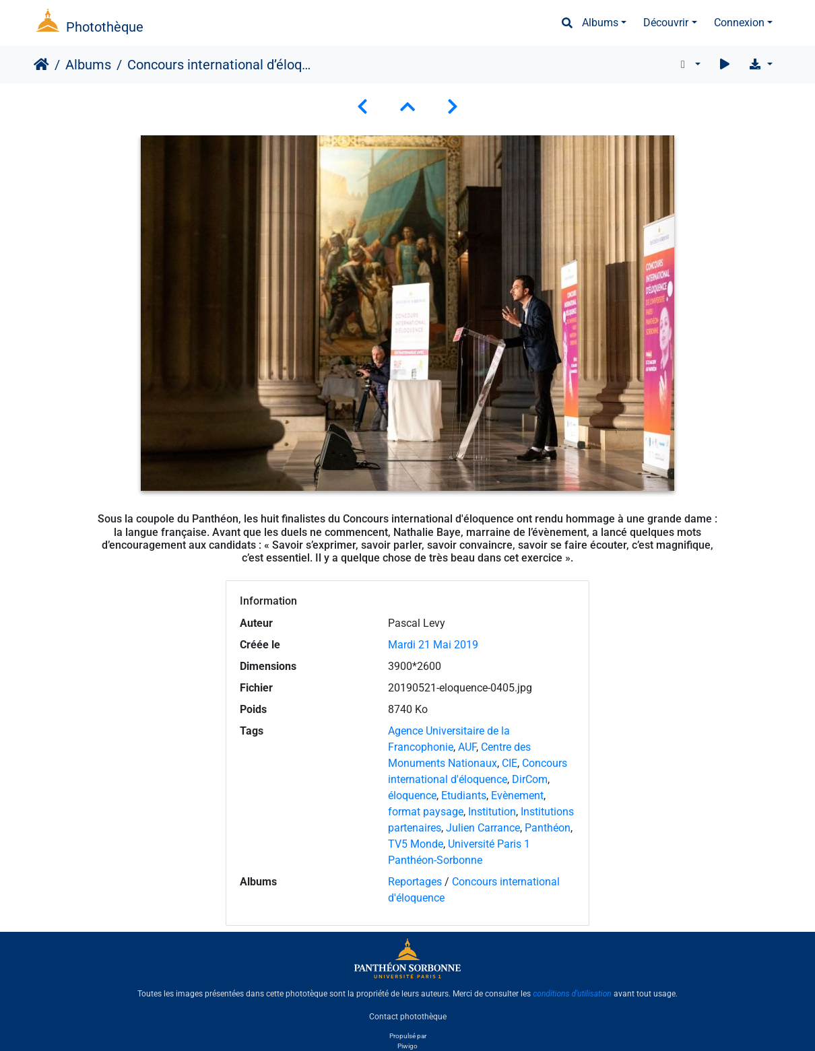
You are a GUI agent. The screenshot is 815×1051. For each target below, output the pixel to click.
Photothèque (104, 27)
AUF (467, 747)
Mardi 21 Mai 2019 (433, 644)
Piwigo (407, 1046)
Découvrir (665, 22)
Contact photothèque (408, 1016)
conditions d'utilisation (572, 993)
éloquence (412, 795)
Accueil (41, 65)
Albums (600, 22)
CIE (509, 763)
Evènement (517, 795)
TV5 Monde (415, 844)
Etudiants (463, 795)
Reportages (415, 881)
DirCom (530, 779)
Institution (492, 811)
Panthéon (547, 827)
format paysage (425, 811)
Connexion (739, 22)
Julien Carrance (483, 827)
